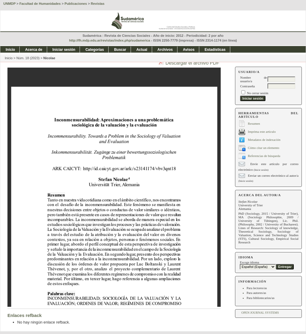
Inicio (10, 50)
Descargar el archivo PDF (192, 62)
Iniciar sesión (63, 50)
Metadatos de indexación (264, 139)
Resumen (254, 123)
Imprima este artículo (262, 131)
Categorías (94, 50)
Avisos (188, 50)
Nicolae (49, 58)
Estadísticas (215, 50)
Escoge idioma (249, 262)
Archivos (165, 50)
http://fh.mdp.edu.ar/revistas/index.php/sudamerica (109, 40)
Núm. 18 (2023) (28, 58)
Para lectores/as (257, 288)
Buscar (120, 50)
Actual (141, 50)
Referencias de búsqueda (264, 155)
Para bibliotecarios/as (261, 298)
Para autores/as (256, 293)
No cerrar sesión (257, 93)
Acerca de (33, 50)
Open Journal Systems (260, 312)
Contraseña (247, 86)
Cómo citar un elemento (263, 147)
